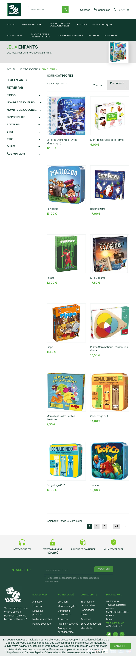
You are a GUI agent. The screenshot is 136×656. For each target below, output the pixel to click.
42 (116, 526)
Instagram (115, 634)
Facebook (109, 634)
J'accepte (120, 646)
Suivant (125, 526)
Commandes (87, 610)
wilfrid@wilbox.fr (114, 626)
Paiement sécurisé (68, 623)
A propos (63, 619)
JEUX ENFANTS (17, 80)
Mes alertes (87, 628)
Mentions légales (67, 606)
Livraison (63, 601)
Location (37, 606)
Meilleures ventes (42, 619)
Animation (37, 601)
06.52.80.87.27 (115, 622)
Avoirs (84, 614)
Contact (82, 9)
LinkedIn (122, 634)
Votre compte (89, 594)
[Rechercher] (48, 9)
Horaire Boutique (41, 623)
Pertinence (119, 85)
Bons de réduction (91, 623)
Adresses (86, 619)
